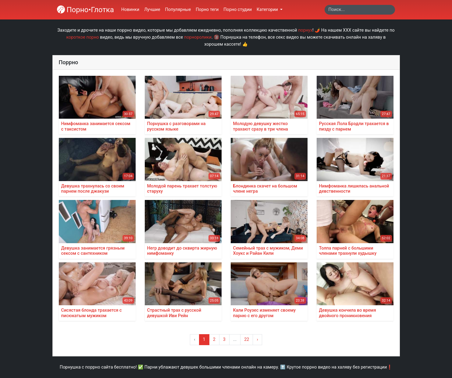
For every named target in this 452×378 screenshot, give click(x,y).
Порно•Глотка (85, 9)
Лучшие (152, 9)
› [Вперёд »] (257, 339)
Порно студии (237, 9)
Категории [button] (268, 9)
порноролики (198, 37)
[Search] (360, 10)
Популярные (178, 9)
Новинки (130, 9)
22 (246, 339)
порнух (305, 30)
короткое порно (82, 37)
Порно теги (207, 9)
